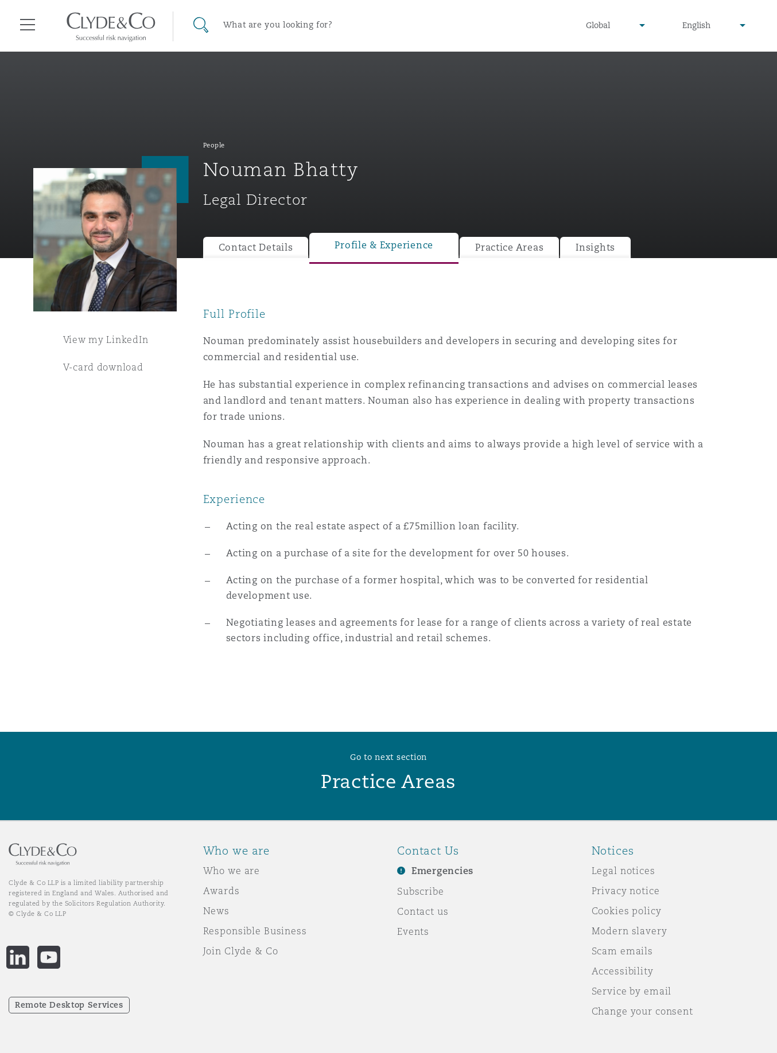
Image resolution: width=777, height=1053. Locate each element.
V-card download (103, 367)
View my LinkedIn (106, 339)
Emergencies (442, 871)
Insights (595, 247)
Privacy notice (626, 890)
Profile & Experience (384, 245)
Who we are (232, 870)
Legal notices (623, 870)
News (216, 910)
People (214, 145)
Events (413, 931)
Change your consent (642, 1011)
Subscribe (420, 891)
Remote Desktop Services (69, 1005)
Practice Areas (509, 247)
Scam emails (622, 951)
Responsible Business (255, 931)
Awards (221, 890)
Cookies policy (627, 910)
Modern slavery (629, 931)
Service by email (632, 991)
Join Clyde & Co (240, 951)
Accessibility (623, 971)
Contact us (423, 911)
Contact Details (256, 247)
